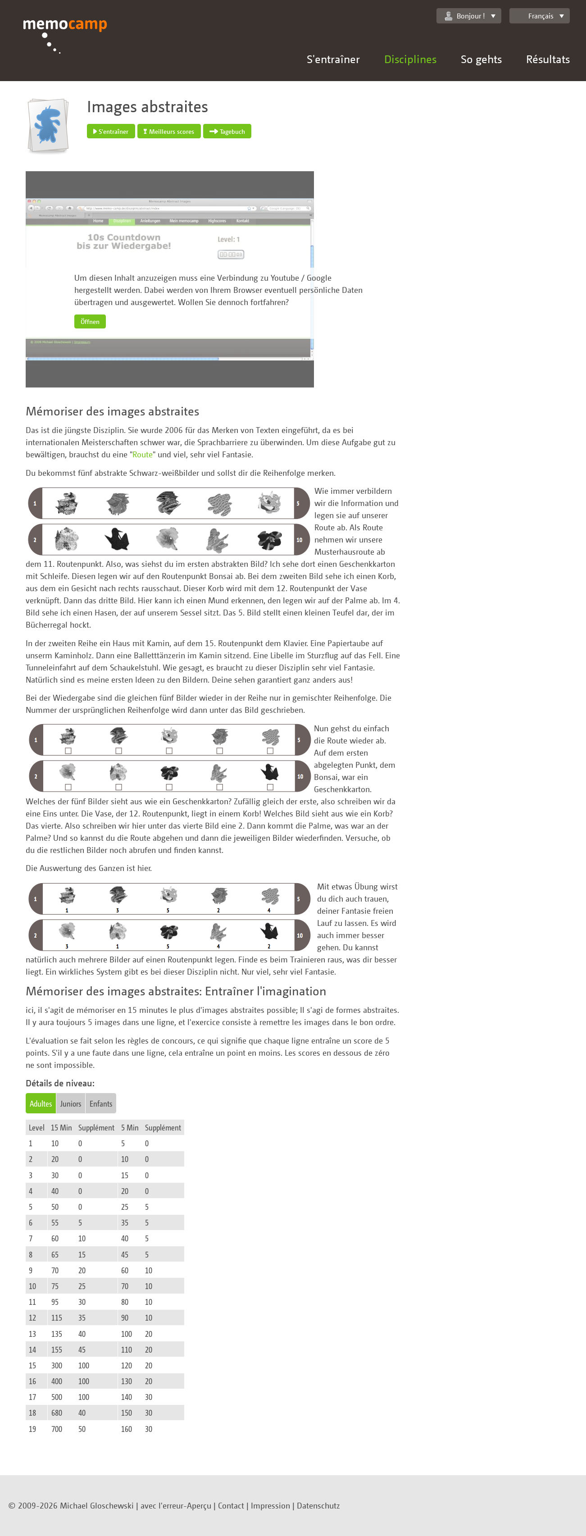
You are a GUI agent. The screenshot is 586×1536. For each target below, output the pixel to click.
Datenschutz (318, 1505)
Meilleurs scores (169, 131)
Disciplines (410, 59)
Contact (231, 1505)
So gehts (481, 59)
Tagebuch (227, 131)
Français (536, 15)
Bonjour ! (465, 16)
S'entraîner (333, 59)
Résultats (548, 59)
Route (142, 454)
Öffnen (90, 321)
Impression (270, 1505)
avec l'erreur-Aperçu (176, 1505)
